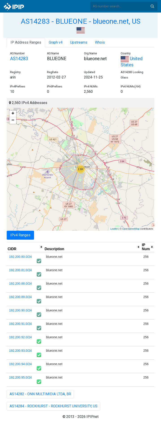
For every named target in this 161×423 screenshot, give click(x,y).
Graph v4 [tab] (55, 42)
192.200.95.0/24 (20, 377)
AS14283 (19, 58)
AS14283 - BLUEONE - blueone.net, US (80, 21)
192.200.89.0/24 (20, 297)
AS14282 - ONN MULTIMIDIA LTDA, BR (40, 394)
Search (152, 6)
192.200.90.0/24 (20, 310)
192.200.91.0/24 (20, 324)
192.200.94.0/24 (20, 364)
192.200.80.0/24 (20, 256)
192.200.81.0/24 (20, 270)
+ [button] (12, 113)
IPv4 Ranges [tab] (20, 235)
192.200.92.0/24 (20, 337)
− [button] (12, 120)
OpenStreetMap (131, 228)
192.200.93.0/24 (20, 350)
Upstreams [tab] (78, 42)
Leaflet (114, 228)
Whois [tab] (100, 42)
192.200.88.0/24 (20, 283)
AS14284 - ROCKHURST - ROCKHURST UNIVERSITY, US (53, 406)
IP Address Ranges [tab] (26, 42)
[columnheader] (25, 247)
